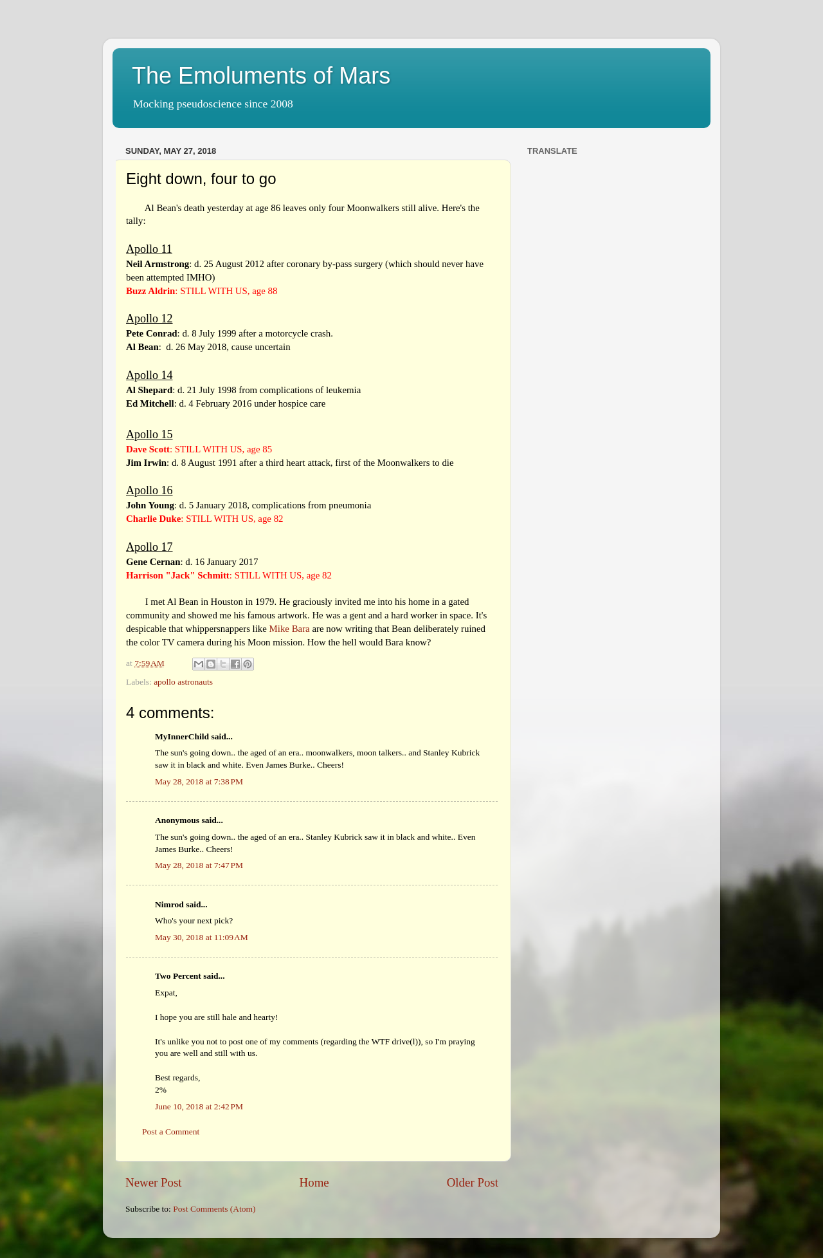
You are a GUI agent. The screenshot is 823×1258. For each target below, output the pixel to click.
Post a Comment (170, 1131)
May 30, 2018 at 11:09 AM (201, 937)
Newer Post (153, 1182)
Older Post (472, 1182)
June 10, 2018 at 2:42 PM (199, 1106)
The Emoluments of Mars (261, 75)
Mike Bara (289, 629)
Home (314, 1182)
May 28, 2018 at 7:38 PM (199, 781)
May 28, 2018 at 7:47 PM (199, 865)
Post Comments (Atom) (214, 1209)
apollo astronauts (183, 682)
